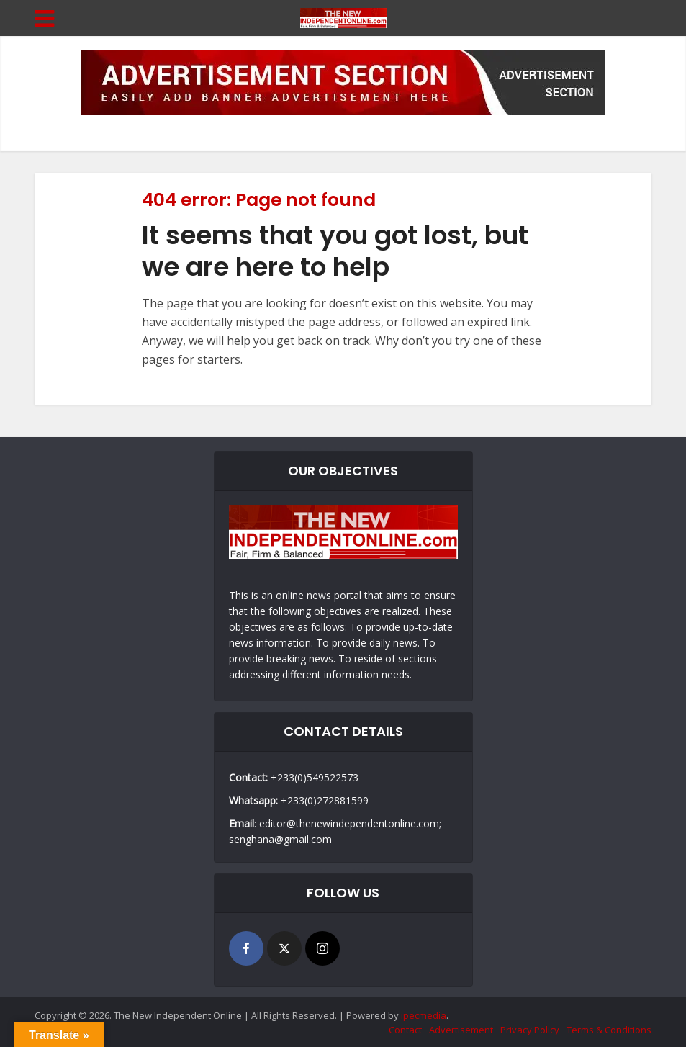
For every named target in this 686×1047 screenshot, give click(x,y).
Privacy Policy (529, 1029)
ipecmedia (423, 1015)
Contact (405, 1029)
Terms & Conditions (609, 1029)
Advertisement (461, 1029)
